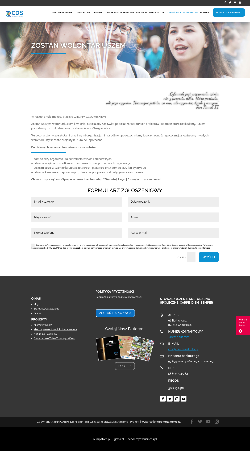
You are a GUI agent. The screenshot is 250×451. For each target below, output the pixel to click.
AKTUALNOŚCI (95, 12)
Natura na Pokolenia (45, 334)
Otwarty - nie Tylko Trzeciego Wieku (54, 338)
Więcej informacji (202, 248)
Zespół (37, 313)
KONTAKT (205, 12)
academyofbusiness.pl (142, 439)
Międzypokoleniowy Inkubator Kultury (55, 329)
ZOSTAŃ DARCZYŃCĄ (115, 313)
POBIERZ (124, 366)
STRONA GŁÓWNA (62, 12)
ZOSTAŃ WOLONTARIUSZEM (182, 12)
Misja (36, 304)
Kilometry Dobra (43, 325)
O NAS (78, 12)
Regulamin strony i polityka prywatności (118, 297)
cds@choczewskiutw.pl (183, 349)
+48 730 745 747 (178, 337)
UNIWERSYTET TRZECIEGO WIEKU (125, 12)
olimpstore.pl (102, 439)
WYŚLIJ (208, 257)
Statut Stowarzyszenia (46, 308)
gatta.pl (119, 439)
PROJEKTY (155, 12)
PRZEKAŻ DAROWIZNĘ (228, 12)
